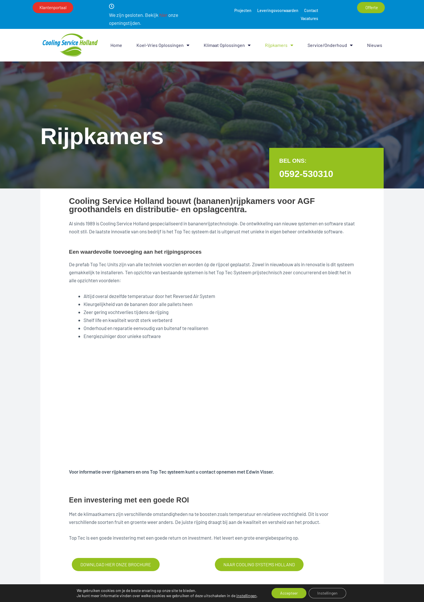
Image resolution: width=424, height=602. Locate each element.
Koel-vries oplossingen (162, 45)
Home (116, 45)
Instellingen (327, 593)
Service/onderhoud (330, 45)
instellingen (246, 595)
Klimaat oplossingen (227, 45)
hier (163, 15)
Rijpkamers (279, 45)
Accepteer (289, 593)
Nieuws (374, 45)
